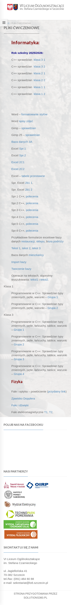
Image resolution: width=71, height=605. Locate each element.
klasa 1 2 (39, 93)
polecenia (32, 196)
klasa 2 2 (39, 80)
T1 (46, 412)
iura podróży (55, 241)
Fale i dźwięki (20, 405)
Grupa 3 (19, 359)
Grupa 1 (53, 297)
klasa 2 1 (39, 73)
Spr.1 (22, 148)
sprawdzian (28, 128)
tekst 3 (36, 248)
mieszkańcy (36, 255)
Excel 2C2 (17, 169)
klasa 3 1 (39, 59)
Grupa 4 (19, 373)
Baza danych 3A (21, 141)
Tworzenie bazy (21, 268)
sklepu (40, 241)
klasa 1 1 (39, 87)
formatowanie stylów (34, 114)
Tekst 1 (15, 248)
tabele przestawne (33, 176)
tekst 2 (26, 248)
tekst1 (34, 279)
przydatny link (57, 391)
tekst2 (44, 279)
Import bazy (18, 262)
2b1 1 (28, 182)
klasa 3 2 (39, 66)
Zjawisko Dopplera (23, 398)
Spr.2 (22, 155)
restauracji (28, 241)
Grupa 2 (53, 307)
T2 (50, 412)
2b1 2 (28, 189)
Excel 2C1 (17, 162)
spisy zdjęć (26, 121)
